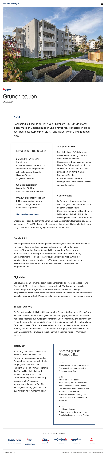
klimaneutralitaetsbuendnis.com (27, 214)
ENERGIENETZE (76, 443)
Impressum (65, 452)
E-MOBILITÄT (45, 443)
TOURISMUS (92, 443)
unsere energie (11, 3)
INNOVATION (61, 443)
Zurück (17, 117)
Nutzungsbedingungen (96, 452)
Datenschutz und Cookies (79, 452)
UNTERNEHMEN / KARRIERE (14, 443)
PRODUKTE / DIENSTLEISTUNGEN (29, 443)
